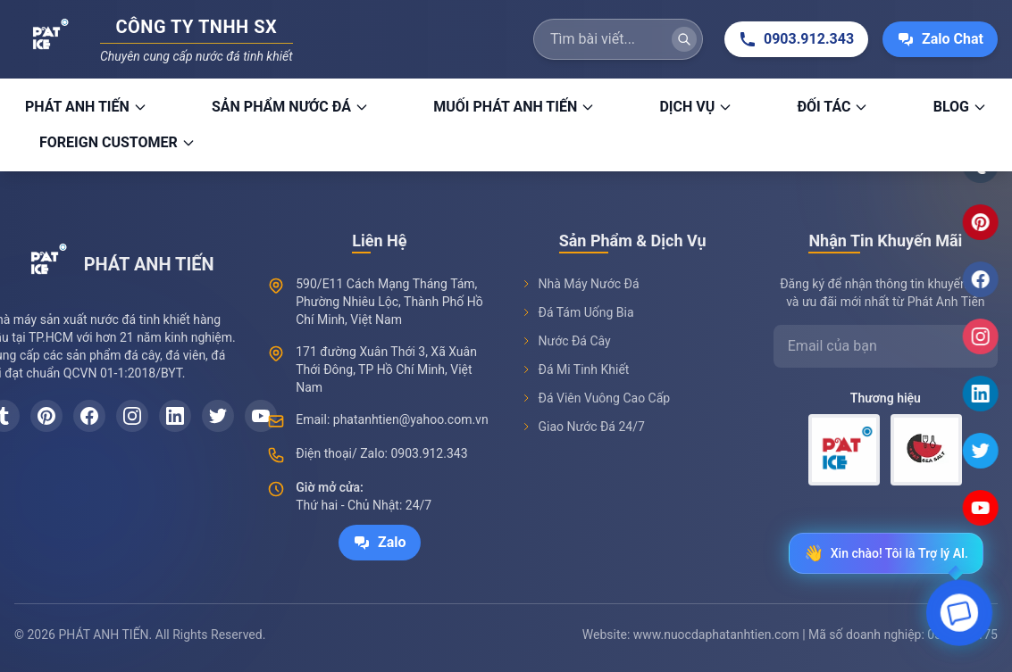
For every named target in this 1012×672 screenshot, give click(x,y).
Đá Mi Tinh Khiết (575, 371)
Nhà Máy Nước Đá (580, 285)
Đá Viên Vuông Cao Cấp (596, 400)
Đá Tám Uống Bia (577, 314)
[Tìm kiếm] (684, 39)
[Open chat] (959, 616)
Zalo (379, 543)
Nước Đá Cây (566, 343)
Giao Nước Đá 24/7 (583, 428)
